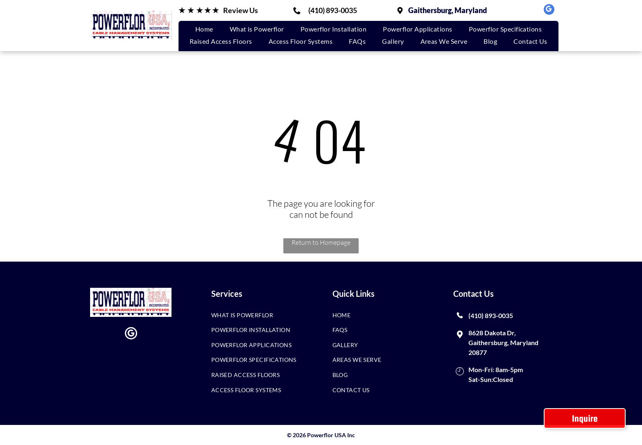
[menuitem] (204, 29)
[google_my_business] (549, 10)
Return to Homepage (321, 242)
